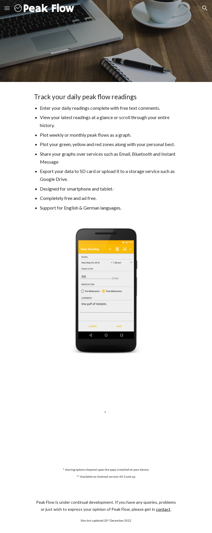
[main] (106, 151)
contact (163, 509)
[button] (7, 8)
